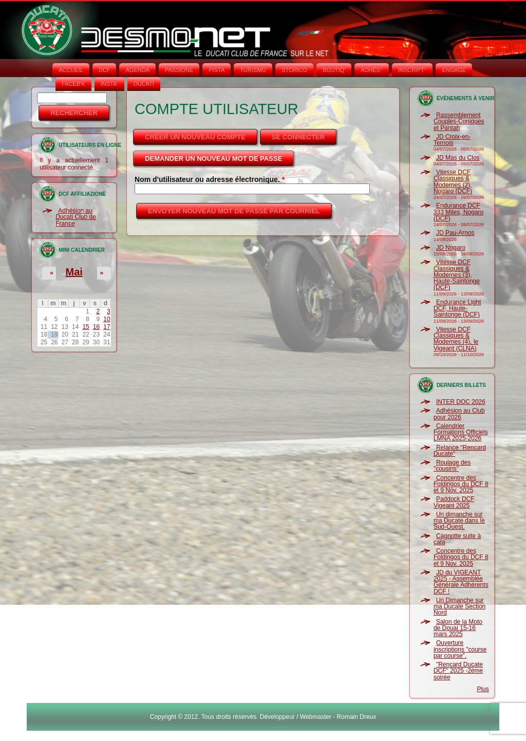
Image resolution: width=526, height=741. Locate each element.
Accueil (71, 70)
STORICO (294, 70)
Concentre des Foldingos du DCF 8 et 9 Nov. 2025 (461, 484)
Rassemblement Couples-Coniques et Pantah (459, 122)
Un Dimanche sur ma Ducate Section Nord (459, 607)
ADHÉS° (371, 70)
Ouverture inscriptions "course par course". (460, 649)
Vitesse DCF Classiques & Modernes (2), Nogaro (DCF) (453, 182)
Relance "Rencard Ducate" (460, 450)
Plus (483, 689)
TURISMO (253, 70)
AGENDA (137, 70)
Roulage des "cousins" (452, 465)
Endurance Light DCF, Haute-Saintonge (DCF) (457, 309)
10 (106, 319)
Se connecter (298, 137)
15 (85, 326)
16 (96, 326)
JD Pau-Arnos (455, 232)
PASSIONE (179, 70)
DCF (104, 70)
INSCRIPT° (412, 70)
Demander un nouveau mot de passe (220, 155)
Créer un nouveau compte (195, 137)
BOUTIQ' (334, 70)
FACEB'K (73, 84)
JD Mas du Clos (458, 157)
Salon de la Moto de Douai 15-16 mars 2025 (458, 628)
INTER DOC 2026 (460, 401)
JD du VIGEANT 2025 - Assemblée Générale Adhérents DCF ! (461, 582)
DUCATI (144, 84)
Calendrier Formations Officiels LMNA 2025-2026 (461, 432)
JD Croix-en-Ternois (452, 139)
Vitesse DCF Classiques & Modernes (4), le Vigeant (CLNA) (456, 339)
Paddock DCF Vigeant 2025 (454, 502)
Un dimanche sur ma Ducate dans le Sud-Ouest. (459, 521)
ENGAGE (454, 70)
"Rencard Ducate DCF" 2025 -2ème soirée (458, 671)
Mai (73, 271)
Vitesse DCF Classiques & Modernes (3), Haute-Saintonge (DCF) (457, 274)
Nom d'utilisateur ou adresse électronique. (210, 179)
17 (106, 326)
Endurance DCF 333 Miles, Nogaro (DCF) (458, 212)
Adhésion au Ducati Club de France (75, 217)
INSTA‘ (109, 84)
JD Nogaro (450, 247)
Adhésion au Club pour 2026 (459, 413)
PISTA (216, 70)
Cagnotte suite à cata (457, 539)
